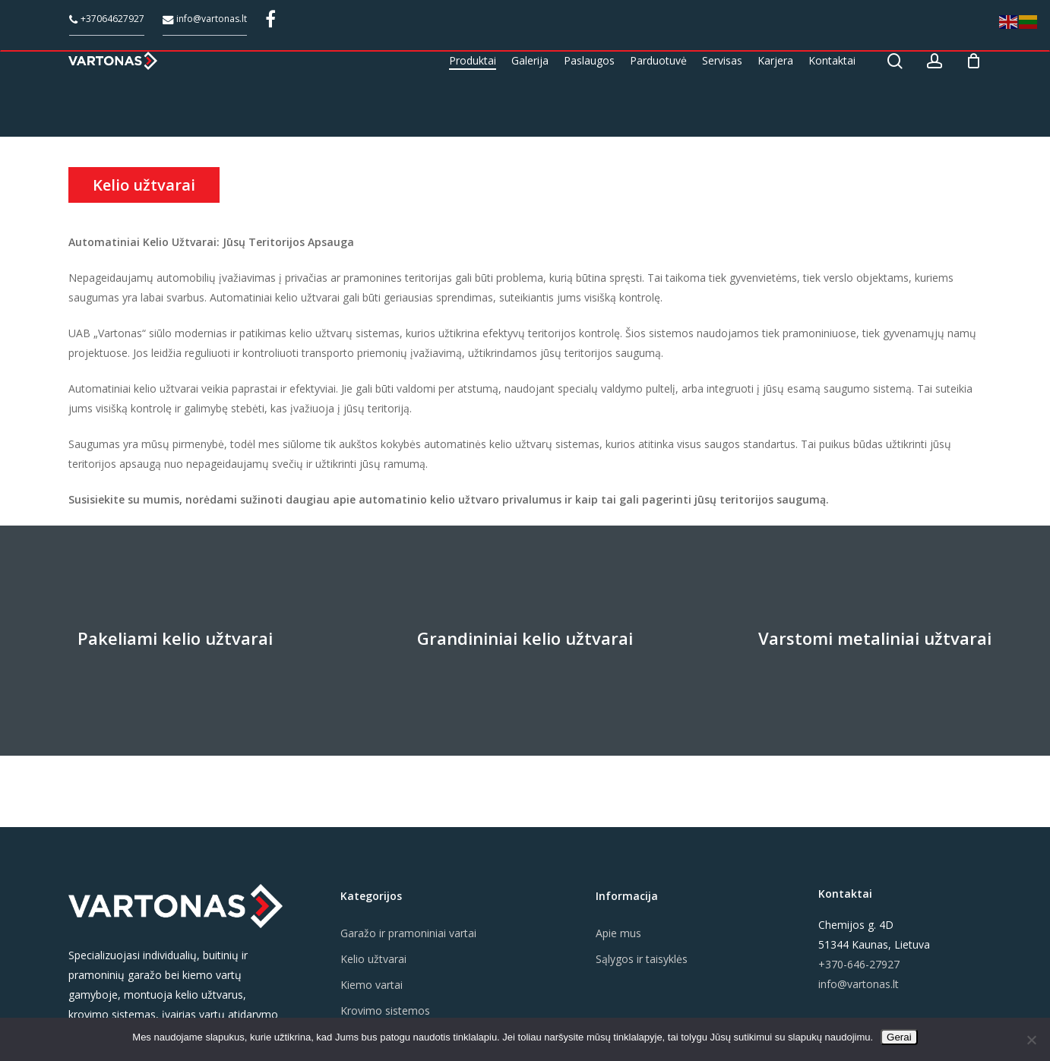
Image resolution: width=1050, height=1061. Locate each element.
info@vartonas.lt (205, 18)
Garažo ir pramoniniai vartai (408, 933)
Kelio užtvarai (373, 959)
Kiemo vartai (371, 984)
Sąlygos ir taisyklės (642, 959)
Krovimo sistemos (385, 1010)
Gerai (899, 1037)
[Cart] (973, 84)
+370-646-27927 (859, 964)
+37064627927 (106, 18)
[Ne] (1031, 1039)
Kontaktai (845, 893)
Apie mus (618, 933)
